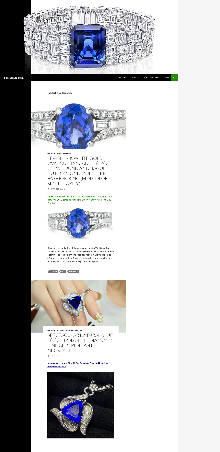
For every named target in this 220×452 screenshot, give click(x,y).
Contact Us (134, 78)
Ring (59, 153)
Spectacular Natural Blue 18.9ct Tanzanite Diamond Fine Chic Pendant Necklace (80, 342)
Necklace (61, 330)
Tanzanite (66, 153)
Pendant (70, 330)
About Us (122, 78)
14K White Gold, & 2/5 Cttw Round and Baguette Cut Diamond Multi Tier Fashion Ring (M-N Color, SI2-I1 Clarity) (79, 199)
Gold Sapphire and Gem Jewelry (156, 78)
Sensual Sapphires (14, 77)
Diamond (51, 153)
